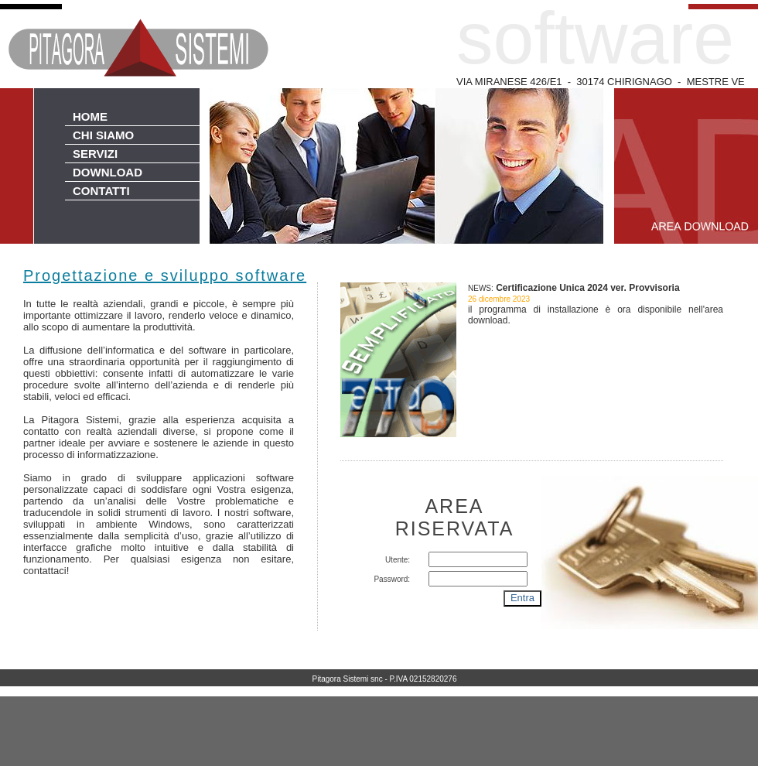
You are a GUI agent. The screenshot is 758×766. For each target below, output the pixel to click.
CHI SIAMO (103, 135)
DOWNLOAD (107, 172)
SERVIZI (95, 153)
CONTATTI (101, 190)
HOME (90, 116)
